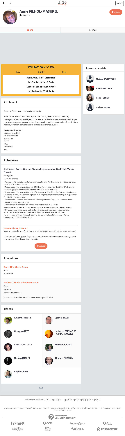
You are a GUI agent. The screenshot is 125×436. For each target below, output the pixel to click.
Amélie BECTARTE (104, 88)
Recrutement (37, 408)
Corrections (116, 408)
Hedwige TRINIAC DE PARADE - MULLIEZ (65, 332)
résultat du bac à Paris (42, 82)
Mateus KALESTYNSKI (105, 79)
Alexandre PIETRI (22, 317)
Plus (41, 387)
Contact (21, 408)
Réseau (92, 30)
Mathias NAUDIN (63, 344)
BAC (18, 72)
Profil (30, 30)
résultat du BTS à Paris (42, 91)
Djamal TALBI (62, 317)
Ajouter (117, 12)
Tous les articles (105, 408)
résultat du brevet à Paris (42, 86)
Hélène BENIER (102, 98)
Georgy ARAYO (21, 331)
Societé (46, 408)
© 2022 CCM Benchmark (62, 411)
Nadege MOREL (103, 107)
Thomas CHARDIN (64, 358)
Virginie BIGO (21, 371)
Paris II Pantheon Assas (16, 267)
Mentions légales (92, 408)
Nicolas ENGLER (22, 358)
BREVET (41, 72)
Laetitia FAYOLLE (23, 344)
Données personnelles (59, 408)
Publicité (29, 408)
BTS (64, 72)
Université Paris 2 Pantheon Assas (21, 282)
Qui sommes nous (10, 408)
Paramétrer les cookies (76, 408)
